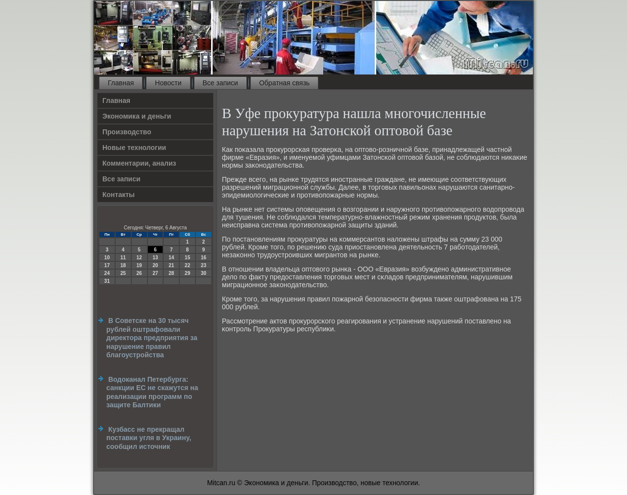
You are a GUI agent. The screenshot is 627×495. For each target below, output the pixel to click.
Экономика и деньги (136, 116)
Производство (126, 132)
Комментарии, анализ (139, 163)
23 (203, 265)
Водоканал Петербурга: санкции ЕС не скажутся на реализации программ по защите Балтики (152, 392)
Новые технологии (134, 147)
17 (107, 265)
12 (139, 257)
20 (155, 265)
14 (171, 257)
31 (107, 281)
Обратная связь (284, 83)
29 (187, 273)
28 (171, 273)
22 (187, 265)
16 (203, 257)
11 (123, 257)
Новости (168, 83)
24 (107, 273)
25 (123, 273)
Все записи (220, 83)
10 (107, 257)
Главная (121, 83)
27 (155, 273)
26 (139, 273)
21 (171, 265)
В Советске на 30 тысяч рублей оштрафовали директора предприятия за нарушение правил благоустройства (151, 338)
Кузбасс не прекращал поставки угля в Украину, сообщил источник (148, 437)
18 (123, 265)
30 (203, 273)
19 (139, 265)
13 (155, 257)
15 (187, 257)
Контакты (118, 194)
